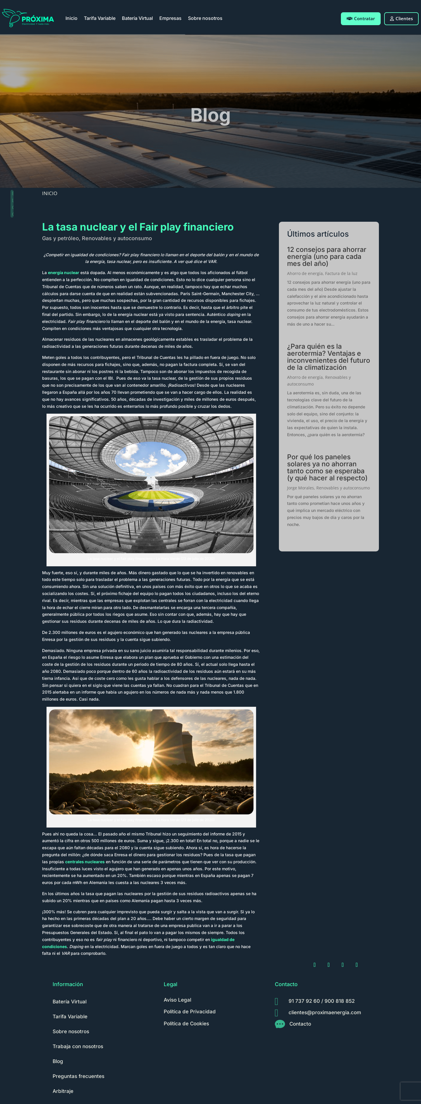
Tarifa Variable (99, 18)
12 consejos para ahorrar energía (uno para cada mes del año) (326, 256)
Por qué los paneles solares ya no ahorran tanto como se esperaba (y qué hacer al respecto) (327, 467)
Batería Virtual (137, 18)
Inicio (71, 18)
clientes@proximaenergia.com (325, 1012)
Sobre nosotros (205, 18)
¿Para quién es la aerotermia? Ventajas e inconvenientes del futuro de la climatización (328, 357)
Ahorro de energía (305, 273)
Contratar (361, 18)
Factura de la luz (341, 273)
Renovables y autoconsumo (117, 238)
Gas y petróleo (60, 238)
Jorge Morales (300, 488)
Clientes (401, 18)
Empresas (170, 18)
